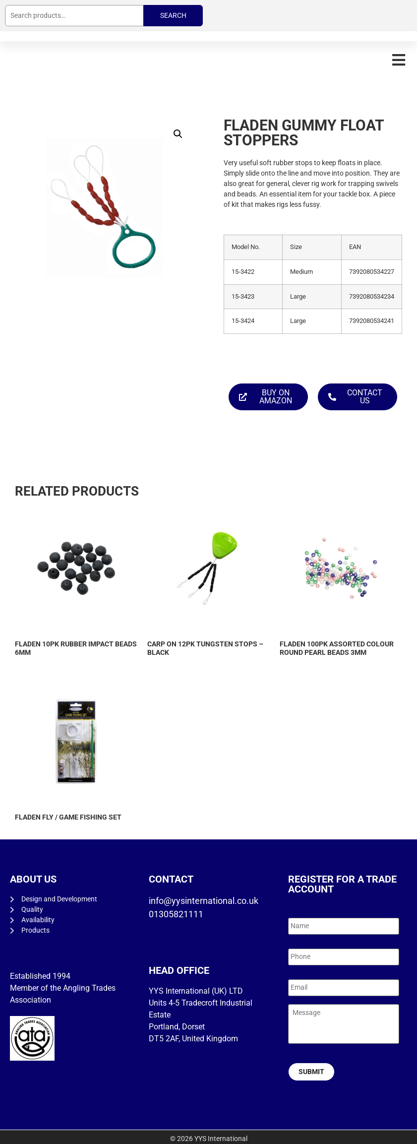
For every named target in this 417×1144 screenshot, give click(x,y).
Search (173, 15)
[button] (398, 59)
